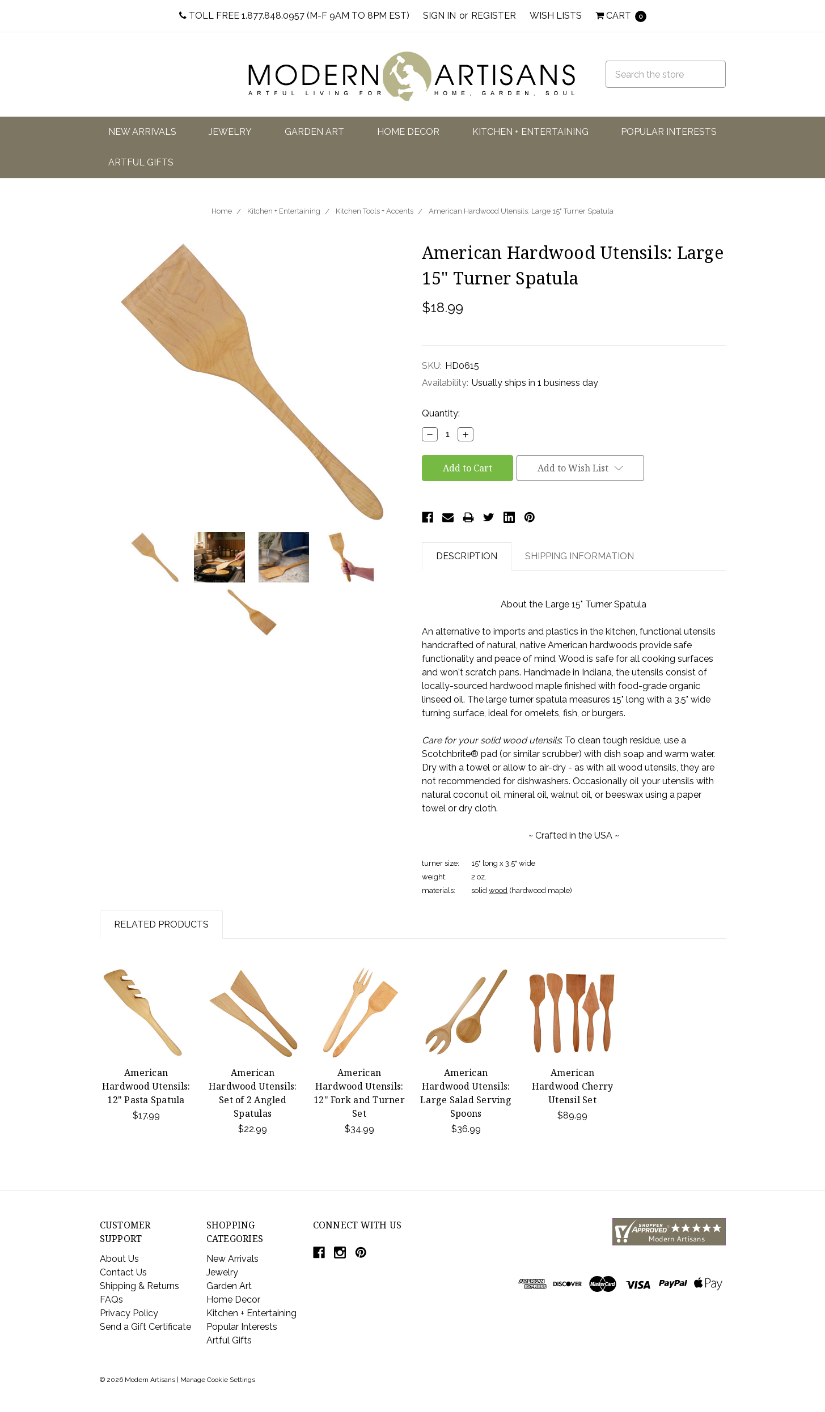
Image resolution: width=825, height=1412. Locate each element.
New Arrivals (142, 131)
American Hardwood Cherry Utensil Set (573, 1086)
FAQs (111, 1299)
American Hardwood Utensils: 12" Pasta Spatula (146, 1086)
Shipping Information (579, 556)
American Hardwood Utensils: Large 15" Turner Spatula (521, 211)
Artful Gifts (141, 162)
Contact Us (123, 1272)
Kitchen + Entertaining (530, 131)
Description (466, 556)
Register (493, 15)
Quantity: (441, 413)
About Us (119, 1258)
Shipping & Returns (139, 1286)
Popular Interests (669, 131)
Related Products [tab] (161, 924)
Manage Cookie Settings (217, 1380)
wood (498, 890)
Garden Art (314, 131)
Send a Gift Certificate (145, 1326)
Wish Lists (556, 15)
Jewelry (230, 131)
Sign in (439, 15)
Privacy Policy (129, 1313)
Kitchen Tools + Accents (374, 211)
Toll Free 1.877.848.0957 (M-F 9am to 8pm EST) (294, 15)
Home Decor (408, 131)
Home (221, 211)
